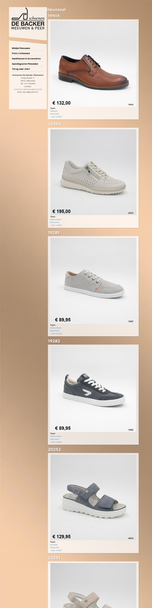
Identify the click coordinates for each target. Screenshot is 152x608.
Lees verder (56, 116)
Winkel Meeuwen (21, 48)
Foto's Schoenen (21, 53)
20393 (54, 123)
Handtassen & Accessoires (26, 58)
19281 (54, 232)
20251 (54, 557)
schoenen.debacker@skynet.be (28, 89)
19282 (54, 340)
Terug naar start (21, 69)
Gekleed (53, 111)
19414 (54, 15)
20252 (54, 449)
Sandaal (53, 544)
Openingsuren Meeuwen (25, 64)
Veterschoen (55, 219)
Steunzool (54, 114)
